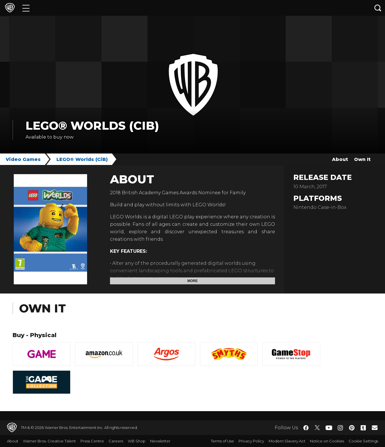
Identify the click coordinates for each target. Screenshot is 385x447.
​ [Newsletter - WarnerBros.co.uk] (374, 427)
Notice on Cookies (327, 441)
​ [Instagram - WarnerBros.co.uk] (340, 427)
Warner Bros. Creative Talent (49, 441)
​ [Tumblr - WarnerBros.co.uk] (363, 427)
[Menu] (25, 8)
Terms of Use (222, 441)
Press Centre (92, 441)
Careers (116, 441)
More (192, 281)
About (340, 159)
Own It (362, 159)
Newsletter (160, 441)
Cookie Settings (363, 441)
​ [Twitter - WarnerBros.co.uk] (317, 427)
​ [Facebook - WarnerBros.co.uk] (305, 427)
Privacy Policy (251, 441)
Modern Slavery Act (287, 441)
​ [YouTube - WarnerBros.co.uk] (328, 427)
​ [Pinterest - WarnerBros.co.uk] (351, 428)
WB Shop (137, 441)
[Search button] (378, 8)
